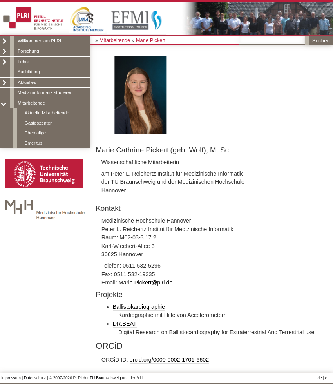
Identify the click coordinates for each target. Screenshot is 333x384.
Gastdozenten (39, 123)
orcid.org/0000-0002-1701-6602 (169, 360)
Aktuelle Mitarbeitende (47, 112)
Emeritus (33, 143)
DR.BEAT (125, 324)
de (319, 378)
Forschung (28, 51)
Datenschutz (35, 378)
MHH (140, 378)
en (327, 378)
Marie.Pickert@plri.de (146, 282)
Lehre (23, 61)
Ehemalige (35, 132)
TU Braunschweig (105, 378)
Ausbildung (29, 71)
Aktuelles (27, 82)
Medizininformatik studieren (45, 92)
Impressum (11, 378)
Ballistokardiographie (139, 307)
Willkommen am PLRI (39, 40)
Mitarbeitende (31, 103)
